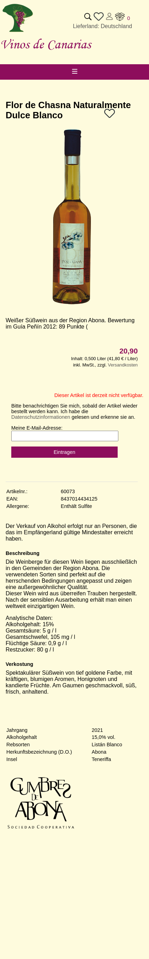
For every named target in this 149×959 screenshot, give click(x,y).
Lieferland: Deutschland (102, 26)
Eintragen (64, 452)
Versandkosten (123, 365)
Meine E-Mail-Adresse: (37, 428)
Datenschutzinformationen (40, 417)
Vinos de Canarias (45, 44)
